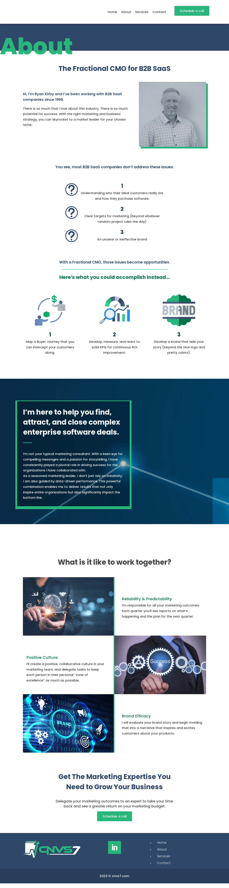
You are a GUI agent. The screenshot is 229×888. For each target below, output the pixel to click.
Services (141, 12)
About (126, 12)
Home (112, 12)
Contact (159, 12)
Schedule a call (192, 11)
